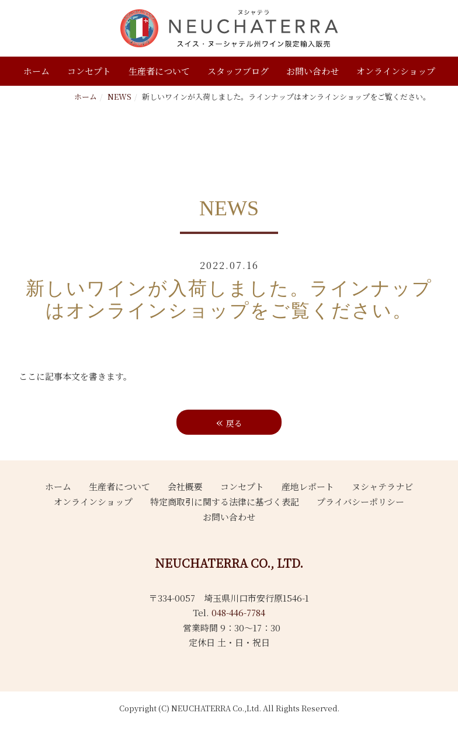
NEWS (119, 96)
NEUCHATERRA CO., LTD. (229, 562)
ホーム (36, 71)
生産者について (159, 71)
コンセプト (89, 71)
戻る (229, 421)
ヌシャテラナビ (382, 486)
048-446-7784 (238, 612)
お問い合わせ (312, 71)
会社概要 (185, 486)
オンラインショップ (395, 71)
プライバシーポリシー (360, 501)
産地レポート (308, 486)
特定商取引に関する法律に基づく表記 (224, 501)
